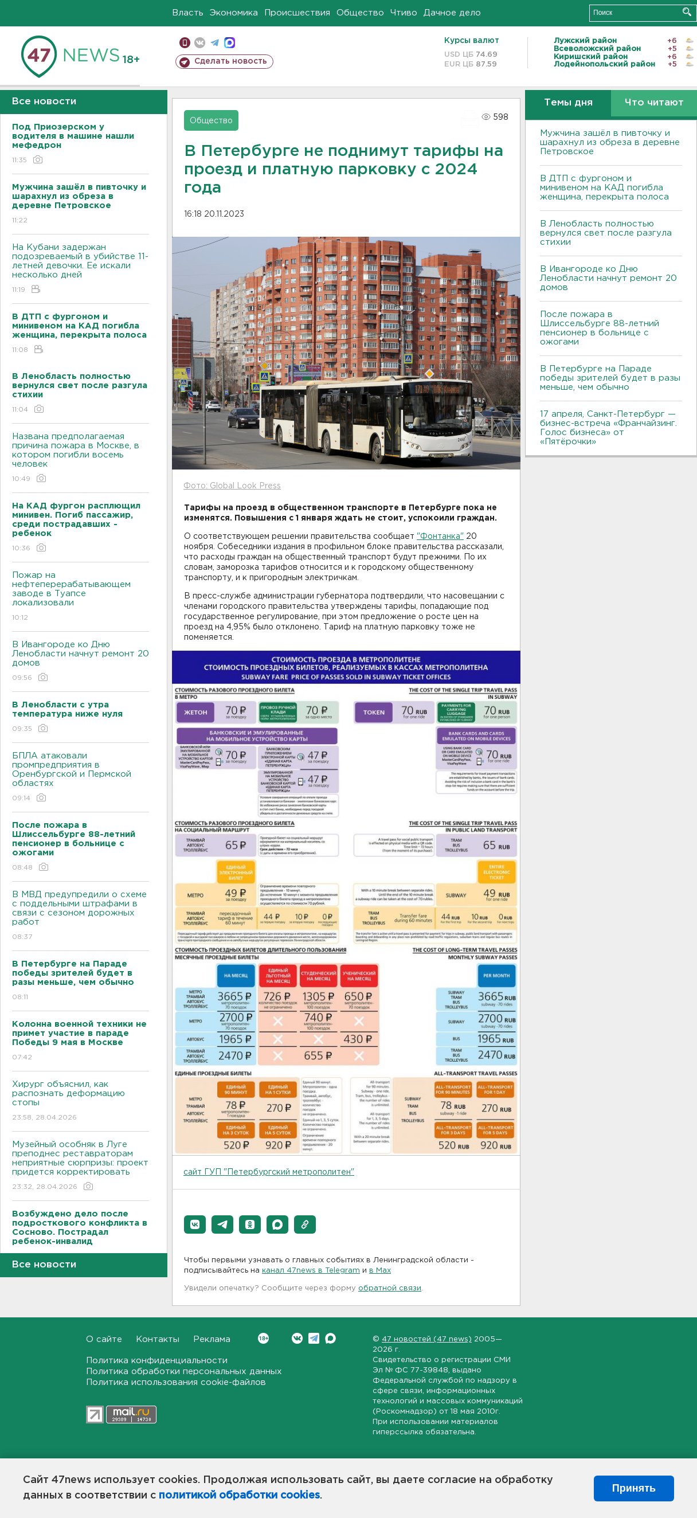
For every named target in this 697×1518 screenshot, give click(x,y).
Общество (360, 13)
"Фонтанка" (440, 536)
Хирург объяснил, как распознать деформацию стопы (80, 1101)
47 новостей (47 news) (427, 1339)
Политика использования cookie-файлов (176, 1382)
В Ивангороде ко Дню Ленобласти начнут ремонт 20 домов (80, 662)
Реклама (211, 1339)
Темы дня (568, 103)
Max (330, 1338)
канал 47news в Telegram (311, 1270)
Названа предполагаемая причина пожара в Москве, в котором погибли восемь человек (80, 458)
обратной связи (389, 1288)
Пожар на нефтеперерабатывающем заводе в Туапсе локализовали (80, 597)
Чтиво (403, 13)
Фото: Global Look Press (232, 486)
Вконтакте (263, 1338)
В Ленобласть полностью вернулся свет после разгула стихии (606, 233)
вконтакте (199, 42)
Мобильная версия (184, 42)
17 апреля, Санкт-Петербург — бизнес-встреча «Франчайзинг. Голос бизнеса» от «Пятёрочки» (608, 427)
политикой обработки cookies (239, 1495)
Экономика (234, 13)
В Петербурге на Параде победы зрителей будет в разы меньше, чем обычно (610, 378)
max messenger (229, 42)
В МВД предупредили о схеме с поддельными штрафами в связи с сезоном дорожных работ (80, 916)
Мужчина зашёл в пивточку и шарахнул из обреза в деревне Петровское (610, 142)
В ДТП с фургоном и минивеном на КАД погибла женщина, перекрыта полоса (604, 188)
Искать (687, 11)
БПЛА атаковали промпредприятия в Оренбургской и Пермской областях (80, 777)
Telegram (313, 1338)
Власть (187, 13)
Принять (634, 1488)
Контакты (157, 1339)
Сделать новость (230, 61)
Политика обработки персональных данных (184, 1371)
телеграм (214, 42)
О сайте (104, 1339)
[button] (195, 1224)
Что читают (654, 103)
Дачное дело (452, 13)
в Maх (380, 1270)
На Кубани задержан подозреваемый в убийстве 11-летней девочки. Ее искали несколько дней (80, 269)
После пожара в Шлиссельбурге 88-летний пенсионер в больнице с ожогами (599, 328)
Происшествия (297, 13)
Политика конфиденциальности (157, 1360)
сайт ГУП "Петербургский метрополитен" (268, 1172)
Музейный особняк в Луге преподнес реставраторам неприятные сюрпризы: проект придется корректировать (80, 1166)
